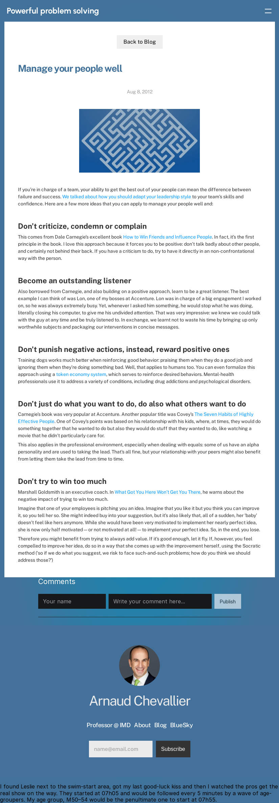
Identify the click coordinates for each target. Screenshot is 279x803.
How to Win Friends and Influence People (167, 237)
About (142, 725)
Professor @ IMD (109, 725)
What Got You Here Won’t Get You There (158, 492)
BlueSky (181, 725)
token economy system (81, 374)
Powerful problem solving (53, 11)
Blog (160, 725)
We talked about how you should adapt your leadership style (126, 196)
